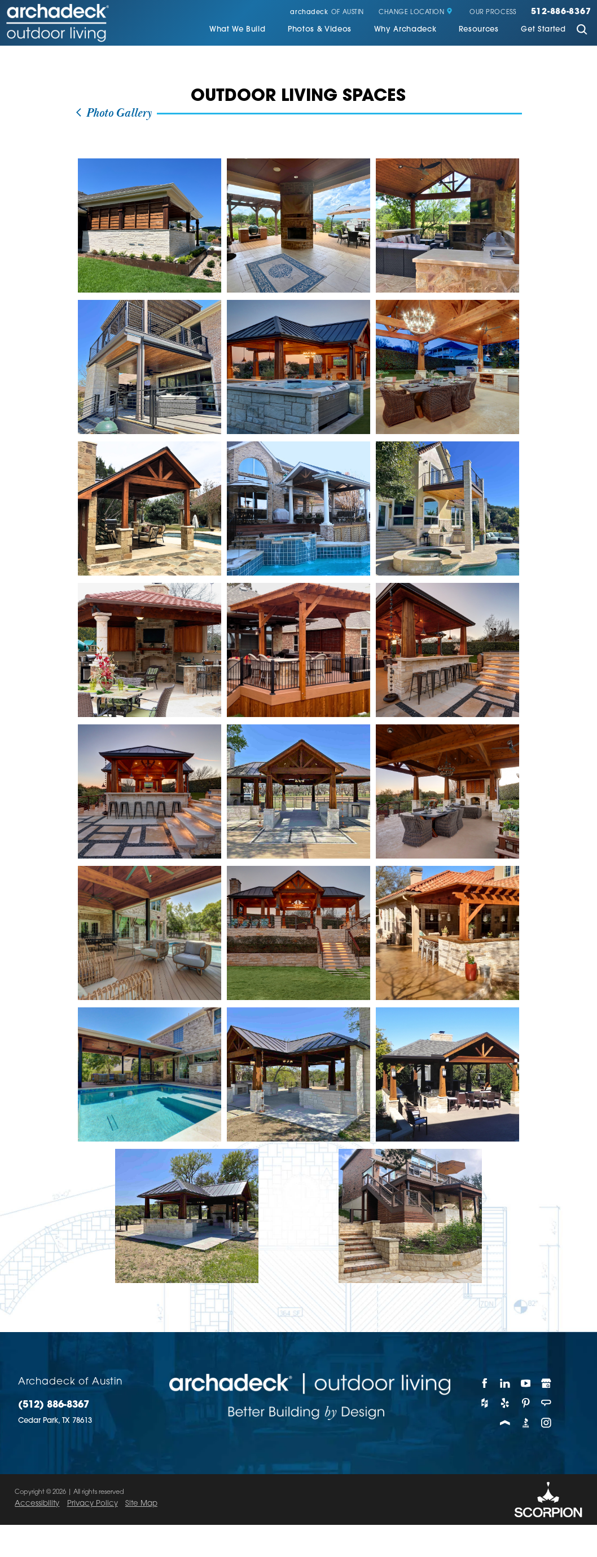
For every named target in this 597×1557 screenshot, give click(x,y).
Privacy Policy (92, 1503)
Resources (479, 29)
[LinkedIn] (505, 1383)
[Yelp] (505, 1403)
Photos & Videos (320, 29)
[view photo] (149, 225)
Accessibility (37, 1503)
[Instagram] (546, 1422)
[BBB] (526, 1422)
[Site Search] (582, 30)
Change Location (416, 13)
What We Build (237, 29)
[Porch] (505, 1422)
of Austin (326, 13)
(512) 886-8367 (53, 1405)
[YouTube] (526, 1383)
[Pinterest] (526, 1403)
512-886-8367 (561, 12)
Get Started (543, 29)
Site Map (141, 1503)
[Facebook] (485, 1383)
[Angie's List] (546, 1403)
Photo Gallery (113, 113)
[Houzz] (485, 1403)
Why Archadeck (405, 29)
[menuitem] (237, 30)
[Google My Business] (546, 1383)
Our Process (492, 13)
